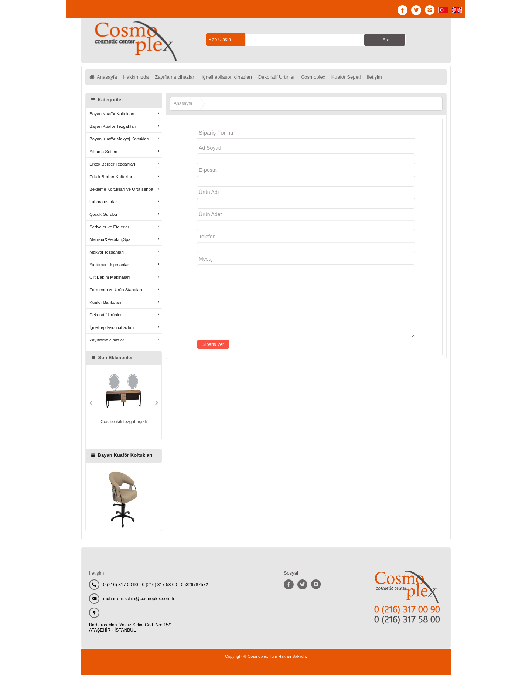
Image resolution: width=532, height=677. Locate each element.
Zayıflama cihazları (182, 78)
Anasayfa (107, 78)
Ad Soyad (210, 150)
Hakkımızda (139, 78)
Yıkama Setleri (103, 153)
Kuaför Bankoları (105, 304)
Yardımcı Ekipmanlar (109, 266)
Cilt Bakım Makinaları (109, 278)
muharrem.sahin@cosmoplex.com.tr (138, 600)
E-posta (239, 172)
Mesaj (205, 260)
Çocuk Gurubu (103, 216)
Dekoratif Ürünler (291, 78)
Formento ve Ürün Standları (115, 291)
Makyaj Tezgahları (106, 253)
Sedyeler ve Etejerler (109, 228)
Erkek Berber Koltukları (111, 178)
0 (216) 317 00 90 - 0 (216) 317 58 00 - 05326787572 (155, 586)
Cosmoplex (332, 78)
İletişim (399, 78)
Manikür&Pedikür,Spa (110, 241)
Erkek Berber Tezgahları (112, 165)
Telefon (207, 238)
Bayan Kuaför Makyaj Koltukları (119, 140)
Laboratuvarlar (103, 203)
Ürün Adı (209, 194)
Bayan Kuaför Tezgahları (112, 128)
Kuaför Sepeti (367, 78)
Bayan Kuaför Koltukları (111, 115)
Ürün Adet (210, 216)
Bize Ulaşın (219, 39)
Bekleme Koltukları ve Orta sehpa (121, 190)
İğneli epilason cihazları (238, 78)
